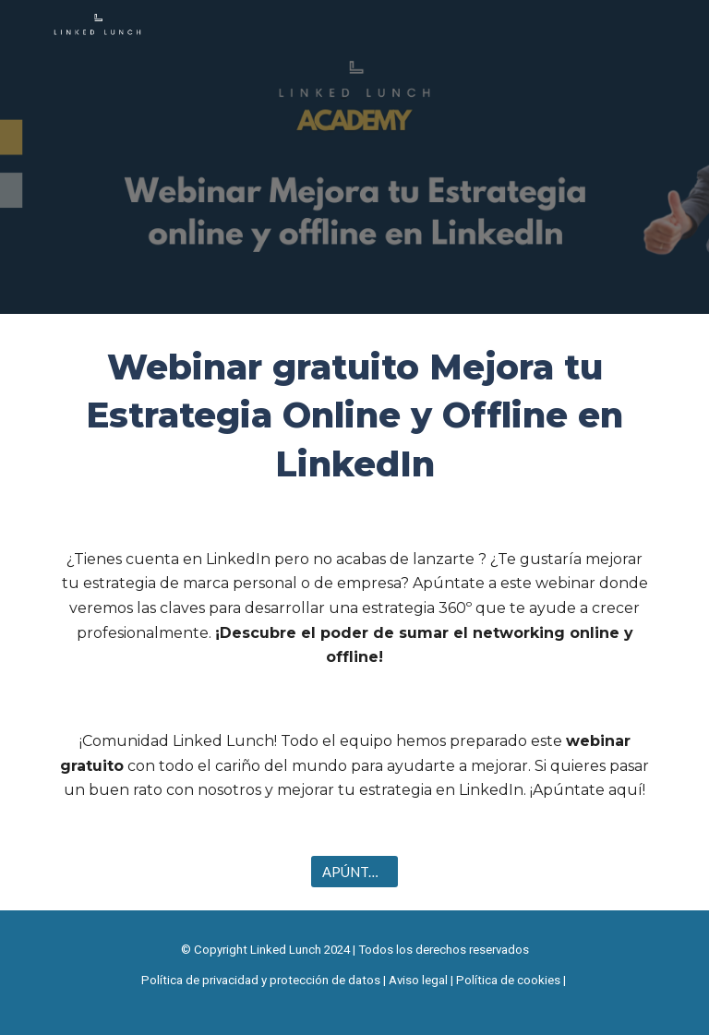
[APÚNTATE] (354, 871)
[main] (354, 416)
